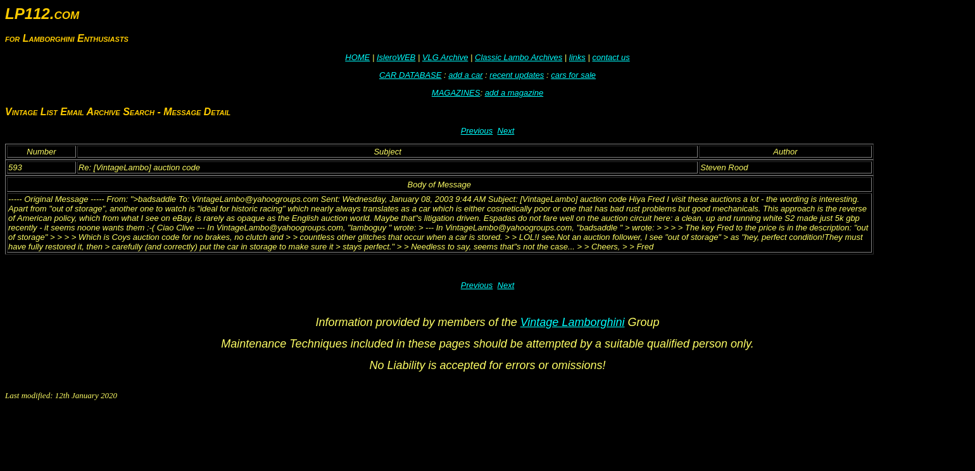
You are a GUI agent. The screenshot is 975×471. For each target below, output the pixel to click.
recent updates (516, 75)
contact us (610, 57)
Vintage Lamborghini (572, 322)
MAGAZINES (456, 92)
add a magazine (514, 92)
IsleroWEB (396, 57)
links (577, 57)
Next (506, 130)
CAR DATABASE (410, 75)
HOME (357, 57)
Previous (477, 130)
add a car (465, 75)
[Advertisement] (235, 437)
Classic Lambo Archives (518, 57)
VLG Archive (445, 57)
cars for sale (573, 75)
